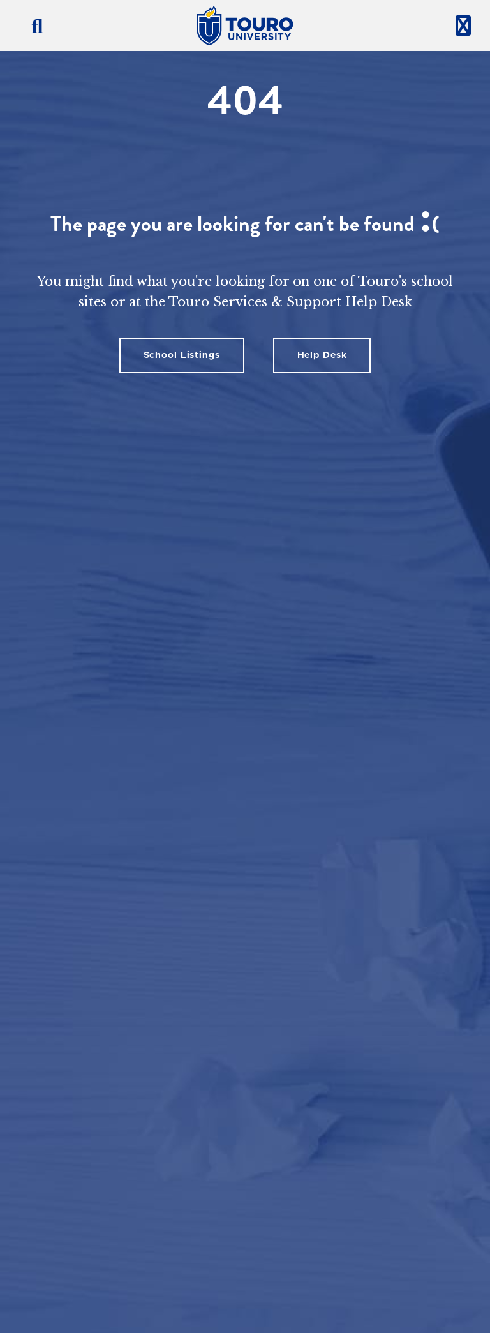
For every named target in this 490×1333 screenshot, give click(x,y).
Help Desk (322, 355)
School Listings (182, 355)
